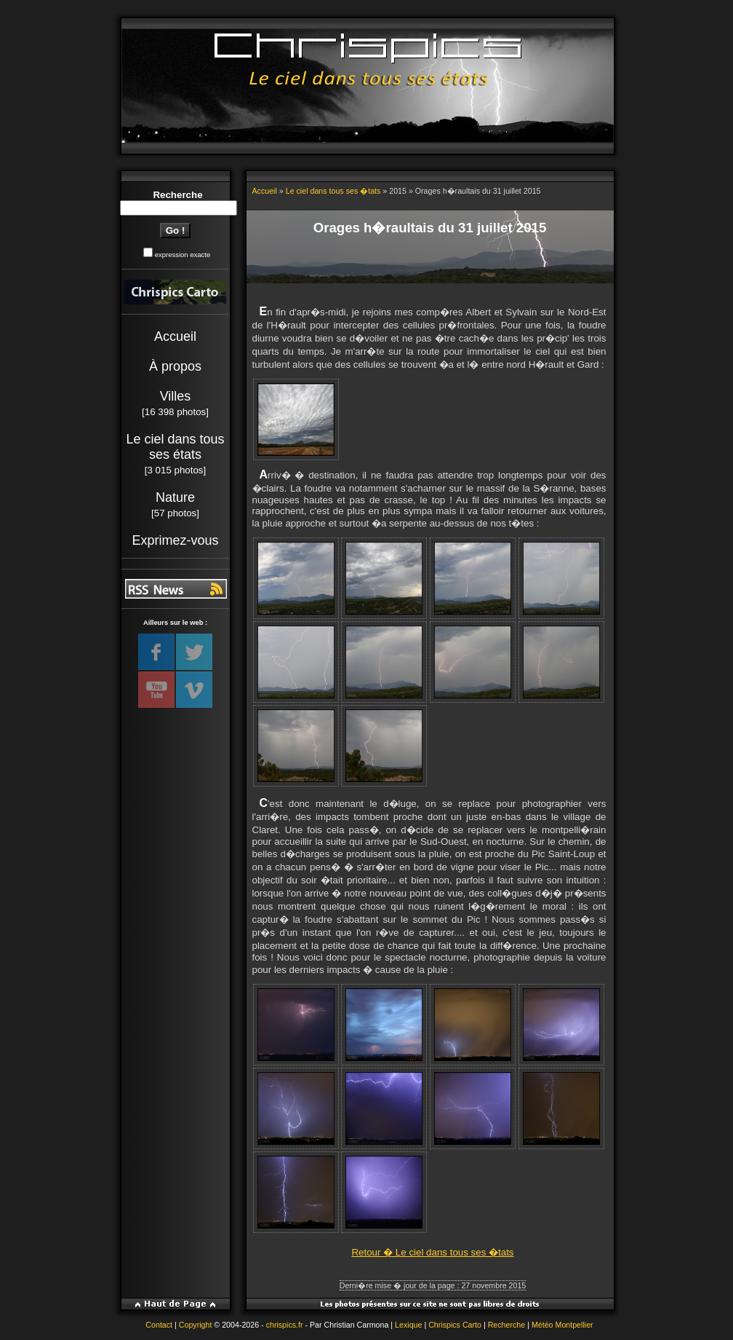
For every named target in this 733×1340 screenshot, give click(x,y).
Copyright (195, 1324)
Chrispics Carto (454, 1324)
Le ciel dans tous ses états (175, 447)
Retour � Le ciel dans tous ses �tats (432, 1252)
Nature (175, 497)
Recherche (507, 1324)
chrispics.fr (284, 1324)
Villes (175, 396)
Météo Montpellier (562, 1324)
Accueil (175, 336)
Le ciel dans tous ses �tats (333, 190)
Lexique (408, 1324)
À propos (175, 366)
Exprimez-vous (175, 540)
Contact (158, 1324)
